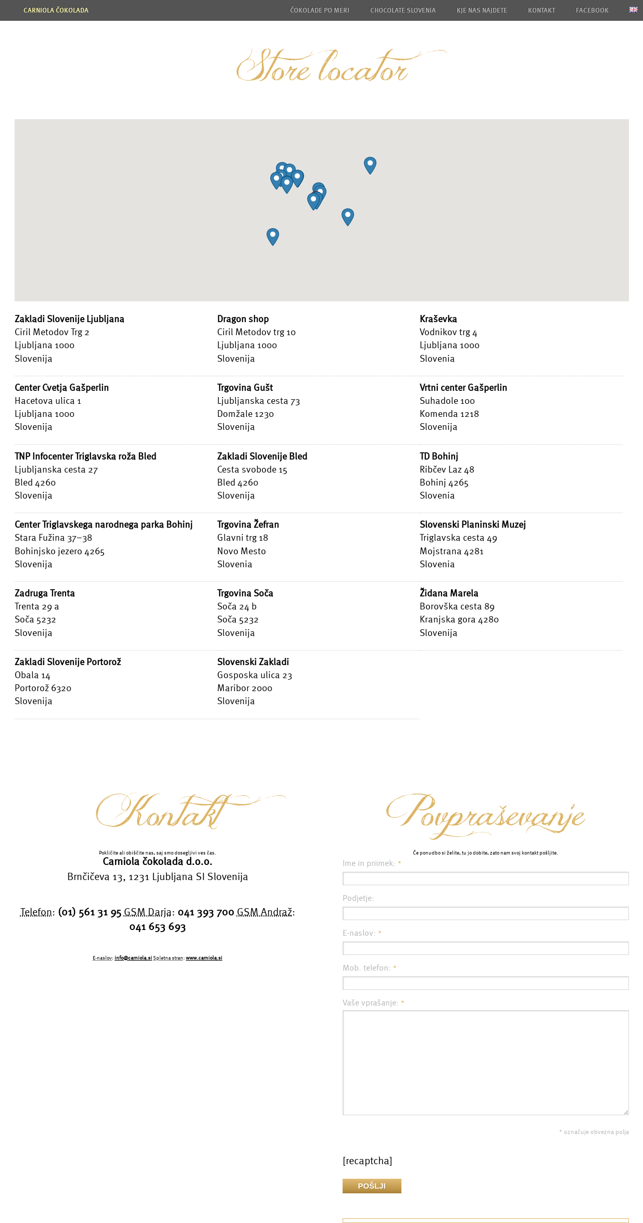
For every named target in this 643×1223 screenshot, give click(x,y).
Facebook (592, 10)
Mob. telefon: (370, 968)
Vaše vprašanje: (374, 1003)
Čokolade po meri (319, 10)
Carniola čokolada (56, 10)
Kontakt (541, 10)
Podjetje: (358, 898)
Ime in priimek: (372, 863)
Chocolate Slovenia (403, 10)
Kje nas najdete (482, 10)
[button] (313, 202)
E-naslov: (362, 933)
